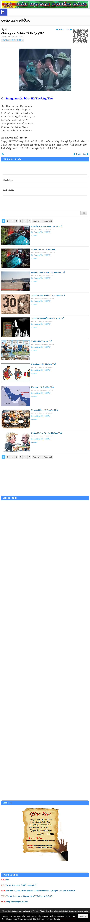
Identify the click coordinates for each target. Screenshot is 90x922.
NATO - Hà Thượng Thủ (41, 341)
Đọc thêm (34, 235)
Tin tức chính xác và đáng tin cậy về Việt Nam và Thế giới (29, 896)
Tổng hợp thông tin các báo (17, 902)
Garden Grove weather (45, 494)
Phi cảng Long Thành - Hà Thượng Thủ (48, 272)
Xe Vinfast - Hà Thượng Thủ (43, 249)
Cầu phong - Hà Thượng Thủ (43, 364)
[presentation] (22, 204)
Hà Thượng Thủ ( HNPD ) (13, 40)
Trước (61, 30)
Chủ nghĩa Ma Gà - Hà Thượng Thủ (46, 433)
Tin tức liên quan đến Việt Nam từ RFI (20, 885)
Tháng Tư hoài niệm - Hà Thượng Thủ (47, 318)
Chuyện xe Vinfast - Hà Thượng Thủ (46, 226)
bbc (7, 880)
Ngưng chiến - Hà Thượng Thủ (44, 410)
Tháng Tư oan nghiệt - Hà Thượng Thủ (48, 295)
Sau (67, 30)
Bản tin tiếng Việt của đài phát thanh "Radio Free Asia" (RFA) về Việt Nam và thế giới (40, 891)
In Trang (2, 154)
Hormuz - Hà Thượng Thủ (42, 387)
